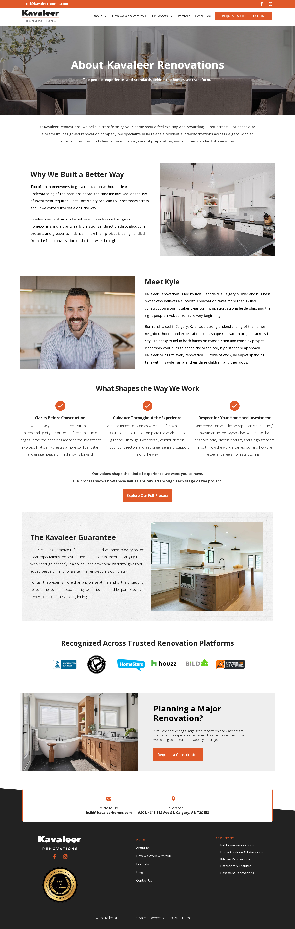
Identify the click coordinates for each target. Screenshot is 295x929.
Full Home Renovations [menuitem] (237, 845)
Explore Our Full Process (148, 495)
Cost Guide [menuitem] (203, 16)
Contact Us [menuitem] (144, 880)
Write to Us (109, 808)
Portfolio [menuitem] (184, 16)
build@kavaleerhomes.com (109, 812)
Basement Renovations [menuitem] (237, 873)
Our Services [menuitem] (161, 16)
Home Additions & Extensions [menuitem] (241, 852)
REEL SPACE (123, 918)
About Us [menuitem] (143, 848)
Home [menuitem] (140, 840)
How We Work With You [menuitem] (129, 16)
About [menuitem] (100, 16)
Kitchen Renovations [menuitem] (235, 859)
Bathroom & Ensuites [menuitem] (235, 866)
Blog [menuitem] (139, 872)
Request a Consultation (243, 16)
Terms (187, 918)
